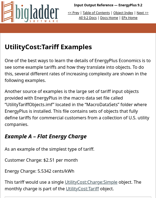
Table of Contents (96, 12)
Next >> (143, 12)
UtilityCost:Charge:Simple (91, 182)
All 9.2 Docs (88, 17)
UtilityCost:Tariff (82, 189)
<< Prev (73, 12)
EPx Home (130, 17)
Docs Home (109, 17)
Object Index (123, 12)
